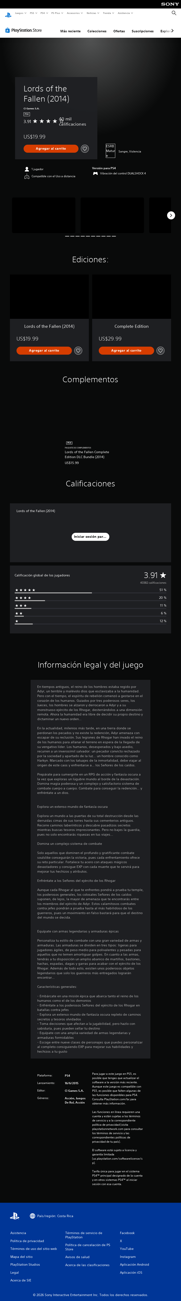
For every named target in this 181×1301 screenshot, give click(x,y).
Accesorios (73, 13)
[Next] (171, 211)
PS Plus (55, 13)
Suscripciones (143, 27)
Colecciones (97, 27)
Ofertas (119, 27)
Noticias (91, 13)
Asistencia (124, 13)
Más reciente (70, 27)
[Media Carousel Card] (43, 211)
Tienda (107, 13)
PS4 (43, 13)
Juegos (19, 13)
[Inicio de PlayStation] (8, 13)
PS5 (32, 13)
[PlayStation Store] (24, 25)
